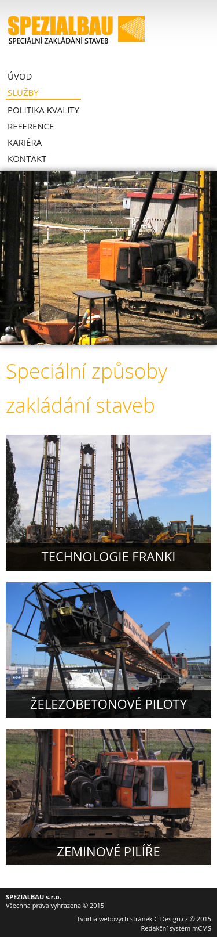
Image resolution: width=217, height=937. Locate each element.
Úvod (20, 76)
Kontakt (27, 158)
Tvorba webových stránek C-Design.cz (132, 918)
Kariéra (25, 142)
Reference (31, 126)
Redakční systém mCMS (176, 928)
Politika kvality (43, 110)
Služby (23, 92)
